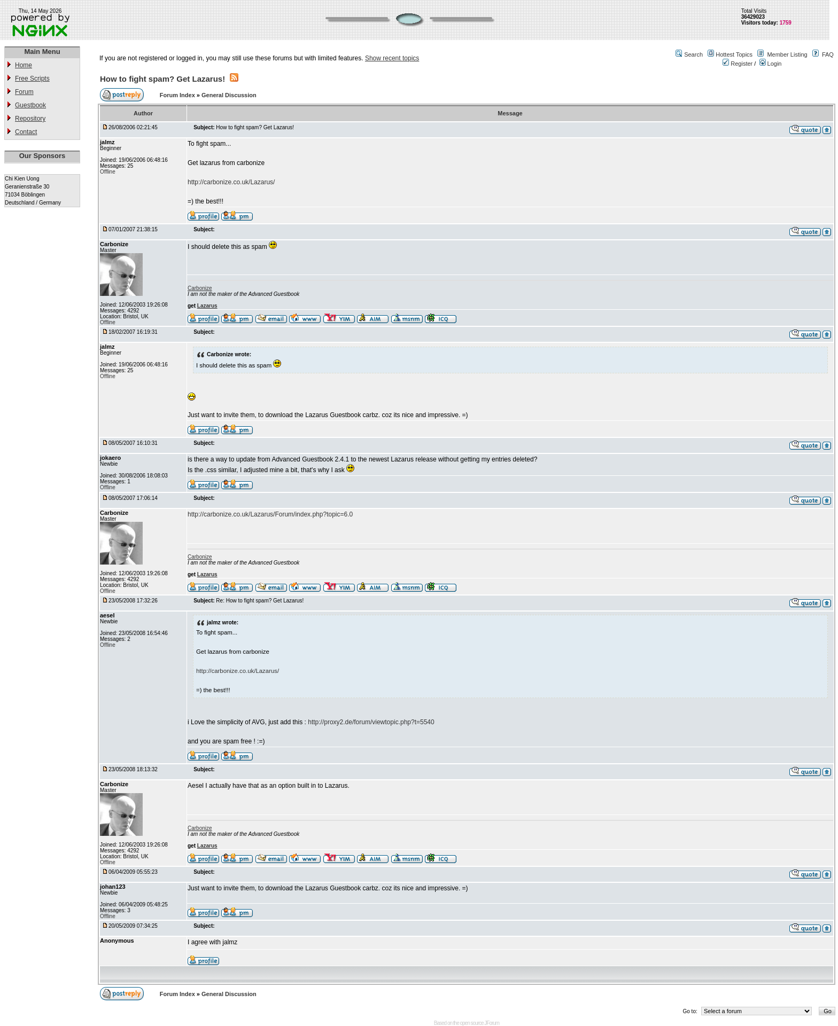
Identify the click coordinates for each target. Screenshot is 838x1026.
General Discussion (229, 95)
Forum (24, 92)
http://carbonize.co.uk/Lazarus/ (231, 182)
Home (23, 65)
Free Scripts (32, 78)
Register (737, 63)
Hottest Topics (734, 54)
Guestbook (30, 105)
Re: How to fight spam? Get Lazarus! (260, 601)
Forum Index (178, 95)
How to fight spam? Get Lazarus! (162, 78)
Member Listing (787, 54)
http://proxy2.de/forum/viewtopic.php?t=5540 (371, 722)
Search (693, 54)
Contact (26, 132)
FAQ (828, 54)
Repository (30, 118)
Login (770, 63)
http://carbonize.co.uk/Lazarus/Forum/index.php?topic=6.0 (270, 514)
